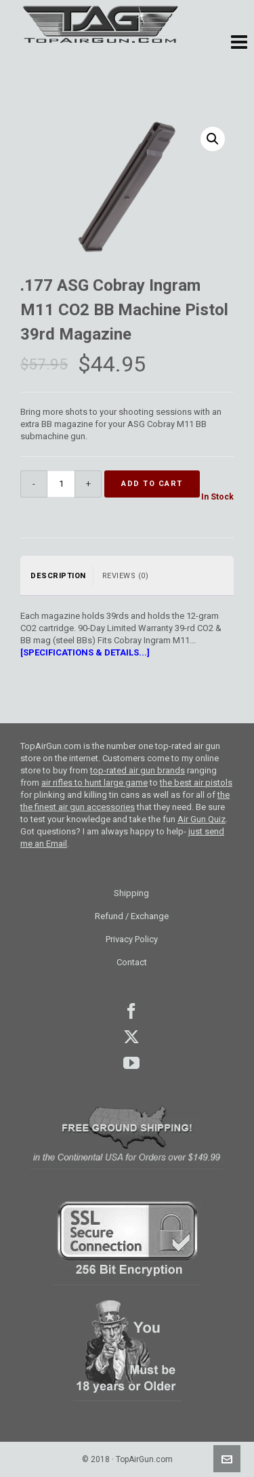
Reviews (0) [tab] (125, 575)
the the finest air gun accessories (125, 801)
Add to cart (152, 483)
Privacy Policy (132, 939)
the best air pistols (196, 782)
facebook (131, 1011)
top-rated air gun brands (137, 770)
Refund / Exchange (132, 916)
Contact (132, 962)
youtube (131, 1063)
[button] (239, 42)
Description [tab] (58, 575)
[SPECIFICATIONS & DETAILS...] (85, 652)
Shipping (131, 893)
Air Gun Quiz (201, 819)
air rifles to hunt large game (94, 782)
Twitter (131, 1037)
